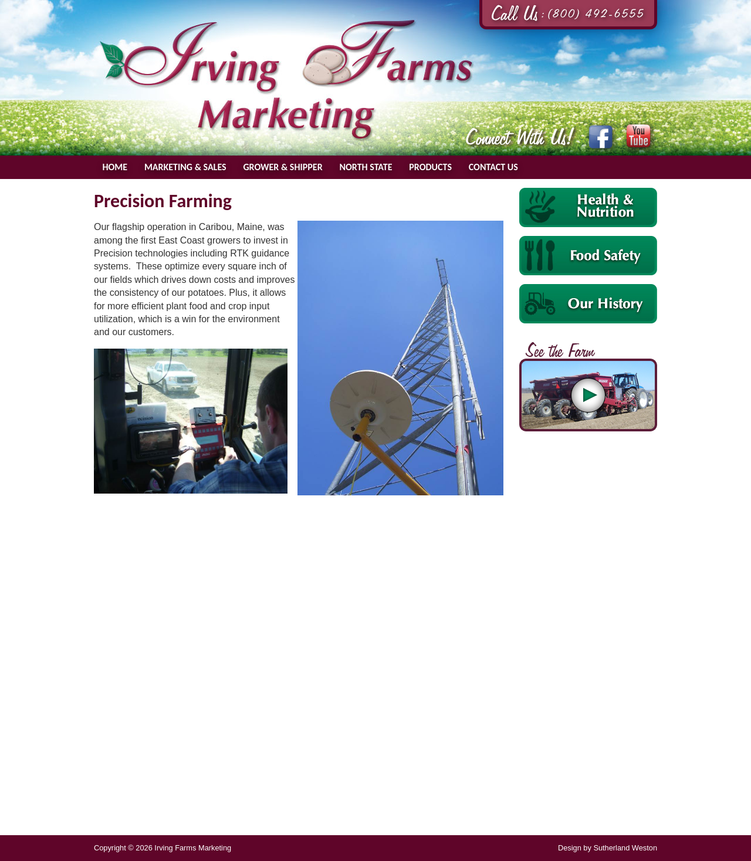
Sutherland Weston (625, 847)
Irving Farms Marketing (286, 80)
